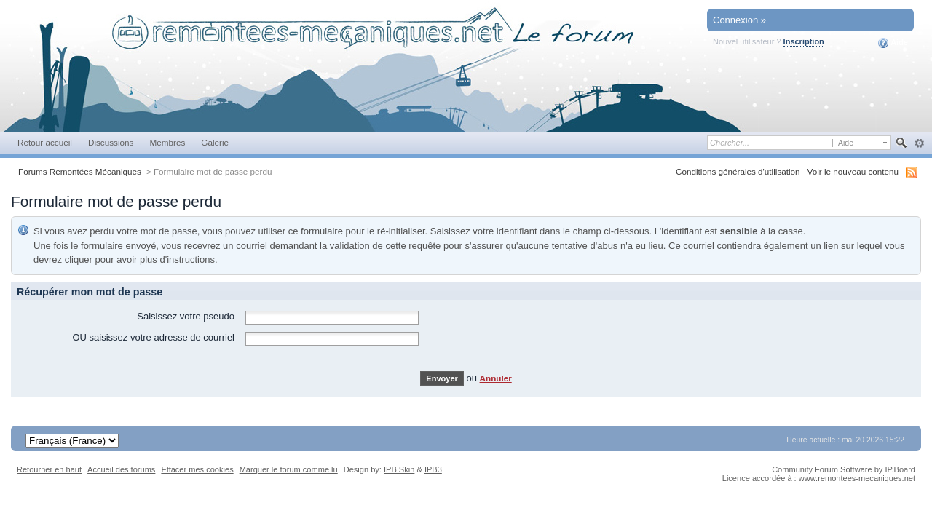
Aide (893, 43)
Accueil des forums (121, 469)
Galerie (215, 142)
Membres (167, 142)
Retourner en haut (49, 469)
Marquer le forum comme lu (289, 469)
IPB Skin (399, 469)
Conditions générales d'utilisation (738, 171)
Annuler (496, 378)
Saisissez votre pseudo (185, 316)
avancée (919, 143)
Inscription (803, 41)
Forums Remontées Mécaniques (79, 171)
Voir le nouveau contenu (853, 171)
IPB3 (433, 469)
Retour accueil (44, 142)
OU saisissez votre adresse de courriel (153, 337)
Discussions (111, 142)
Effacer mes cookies (197, 469)
